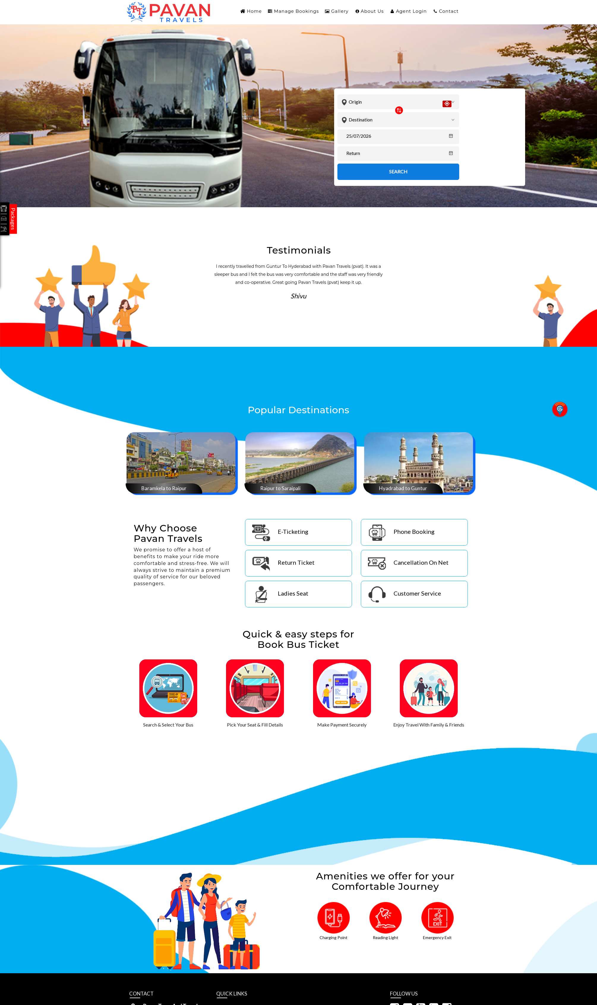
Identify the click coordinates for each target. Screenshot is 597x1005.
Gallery (340, 11)
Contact (449, 11)
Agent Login (411, 11)
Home (254, 11)
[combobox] (401, 102)
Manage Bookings (296, 11)
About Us (372, 11)
